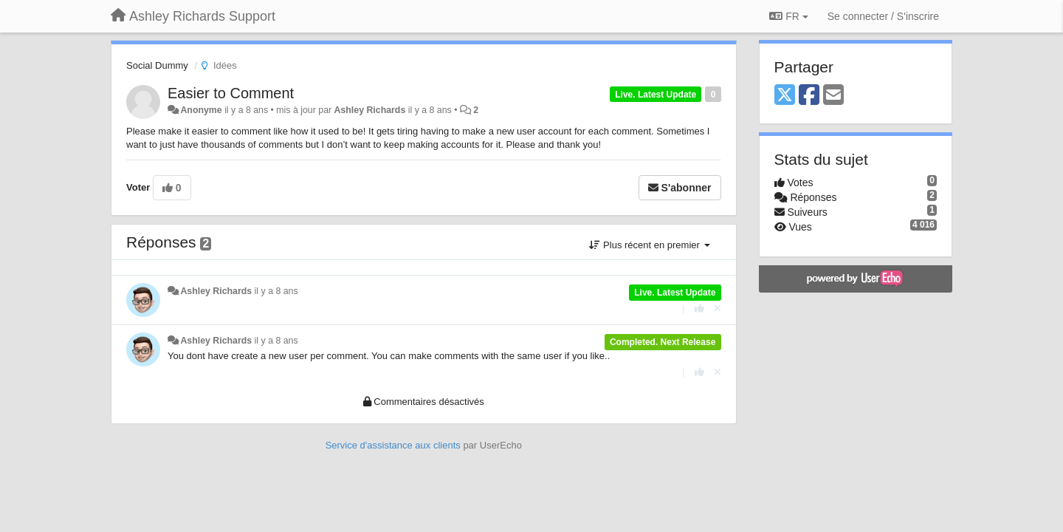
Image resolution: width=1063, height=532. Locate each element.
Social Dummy (157, 65)
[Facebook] (809, 96)
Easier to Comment (231, 93)
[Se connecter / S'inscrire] (883, 16)
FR (788, 16)
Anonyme (200, 110)
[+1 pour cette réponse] (699, 308)
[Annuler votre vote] (717, 308)
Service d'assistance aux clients (393, 445)
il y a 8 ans (276, 291)
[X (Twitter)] (784, 96)
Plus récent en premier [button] (649, 244)
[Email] (833, 96)
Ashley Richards (370, 110)
